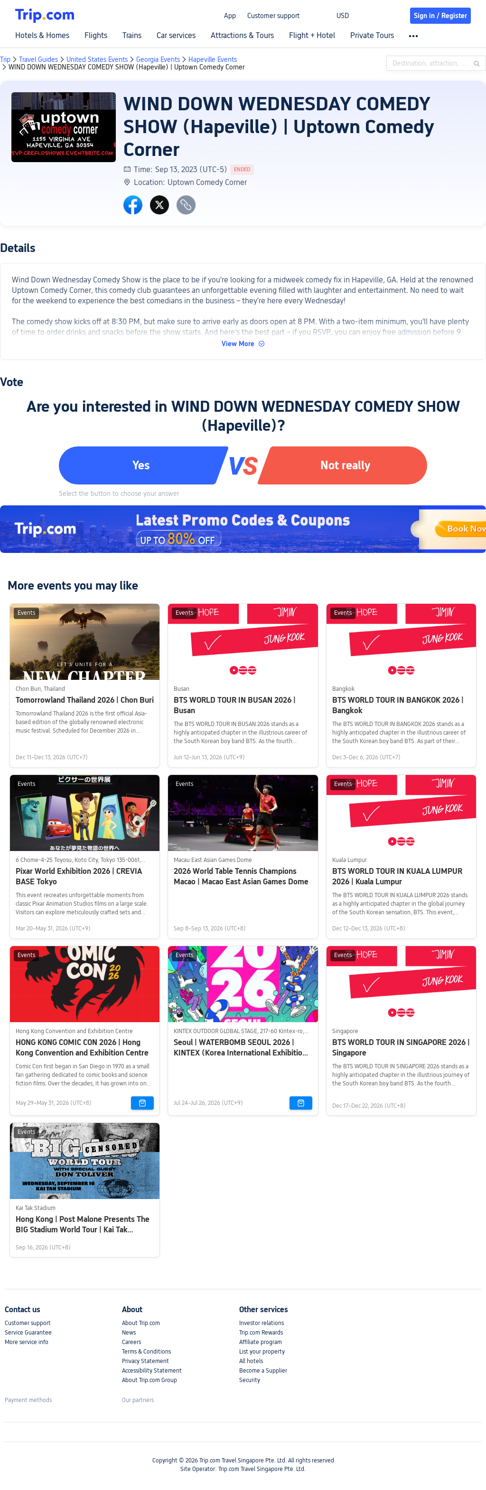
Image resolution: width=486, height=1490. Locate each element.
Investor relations (261, 1323)
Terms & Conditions (146, 1351)
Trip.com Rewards (261, 1332)
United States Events (97, 59)
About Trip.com (141, 1323)
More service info (26, 1342)
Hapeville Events (212, 59)
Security (249, 1380)
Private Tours (372, 35)
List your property (262, 1351)
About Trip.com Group (149, 1380)
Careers (131, 1342)
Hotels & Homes (42, 35)
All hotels (251, 1361)
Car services (176, 35)
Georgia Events (158, 59)
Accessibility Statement (152, 1370)
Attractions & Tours (242, 35)
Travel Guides (38, 59)
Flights (95, 35)
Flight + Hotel (312, 35)
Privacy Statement (145, 1361)
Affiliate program (260, 1342)
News (129, 1332)
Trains (131, 35)
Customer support (273, 15)
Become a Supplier (263, 1370)
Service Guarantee (28, 1332)
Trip (5, 59)
